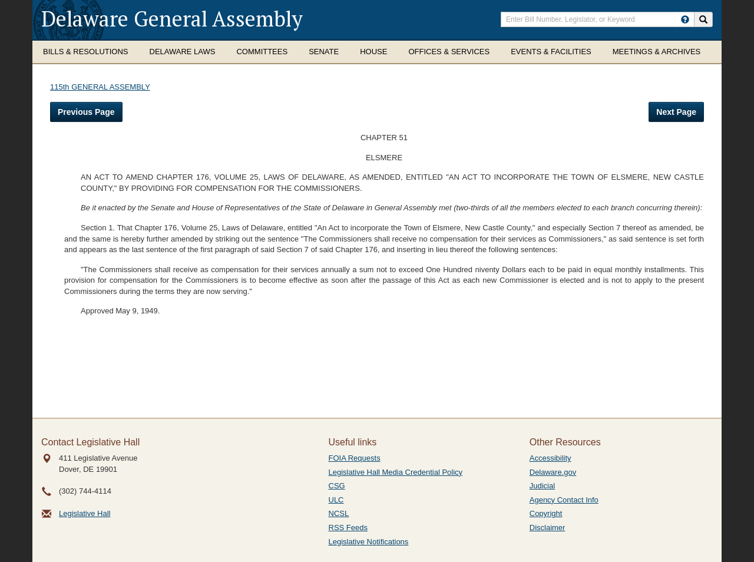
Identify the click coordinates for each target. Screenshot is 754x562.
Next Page (676, 112)
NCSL (339, 513)
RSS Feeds (348, 527)
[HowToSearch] (685, 19)
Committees (261, 51)
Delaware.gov (553, 472)
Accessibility (550, 458)
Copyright (546, 513)
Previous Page (86, 112)
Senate (324, 51)
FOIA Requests (355, 458)
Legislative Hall (84, 513)
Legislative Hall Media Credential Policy (396, 472)
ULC (336, 499)
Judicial (542, 485)
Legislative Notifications (369, 541)
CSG (337, 485)
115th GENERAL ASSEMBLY (100, 86)
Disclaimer (548, 527)
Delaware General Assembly (172, 18)
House (373, 51)
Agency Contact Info (564, 499)
